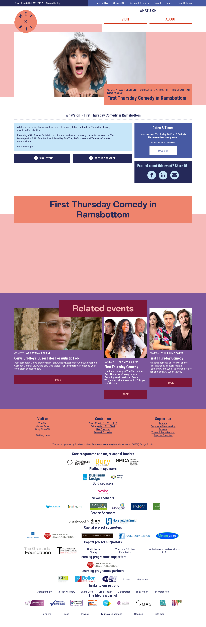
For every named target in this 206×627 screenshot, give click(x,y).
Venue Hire (102, 3)
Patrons (163, 429)
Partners (46, 614)
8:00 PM (133, 361)
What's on (73, 115)
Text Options (185, 3)
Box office (29, 3)
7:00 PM (45, 353)
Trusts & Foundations (163, 432)
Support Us (119, 3)
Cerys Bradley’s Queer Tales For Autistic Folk (46, 358)
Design (143, 444)
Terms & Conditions (111, 614)
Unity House (141, 579)
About (171, 19)
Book (58, 379)
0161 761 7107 (106, 426)
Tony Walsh (142, 591)
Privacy (85, 614)
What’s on (148, 10)
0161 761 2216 (108, 423)
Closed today (53, 3)
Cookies (138, 614)
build (151, 444)
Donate (163, 423)
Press (66, 614)
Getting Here (43, 435)
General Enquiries (103, 432)
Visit (125, 19)
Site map (159, 614)
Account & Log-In (139, 3)
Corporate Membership (163, 426)
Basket (157, 3)
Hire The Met (103, 429)
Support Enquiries (163, 435)
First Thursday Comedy (121, 367)
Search (169, 3)
